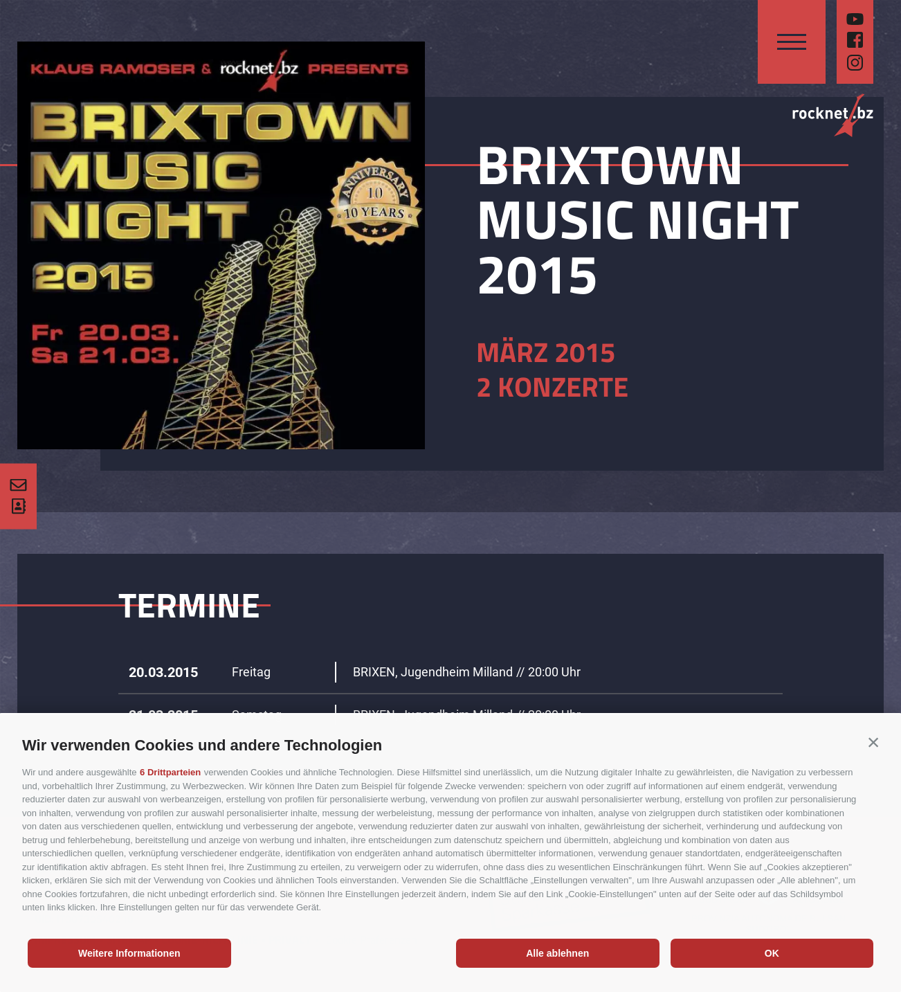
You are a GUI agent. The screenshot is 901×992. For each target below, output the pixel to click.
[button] (873, 742)
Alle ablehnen (557, 953)
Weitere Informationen (129, 953)
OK (772, 953)
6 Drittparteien (170, 772)
